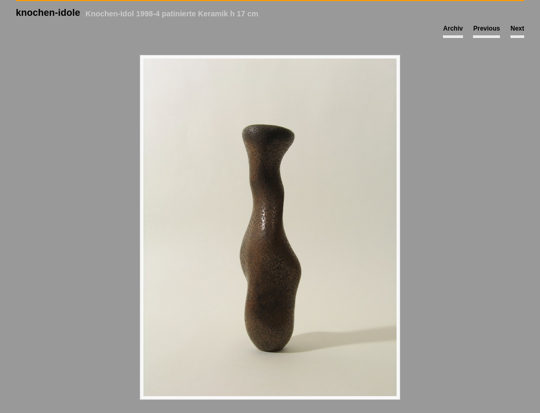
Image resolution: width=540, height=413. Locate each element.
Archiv (452, 28)
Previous (486, 28)
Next (517, 28)
